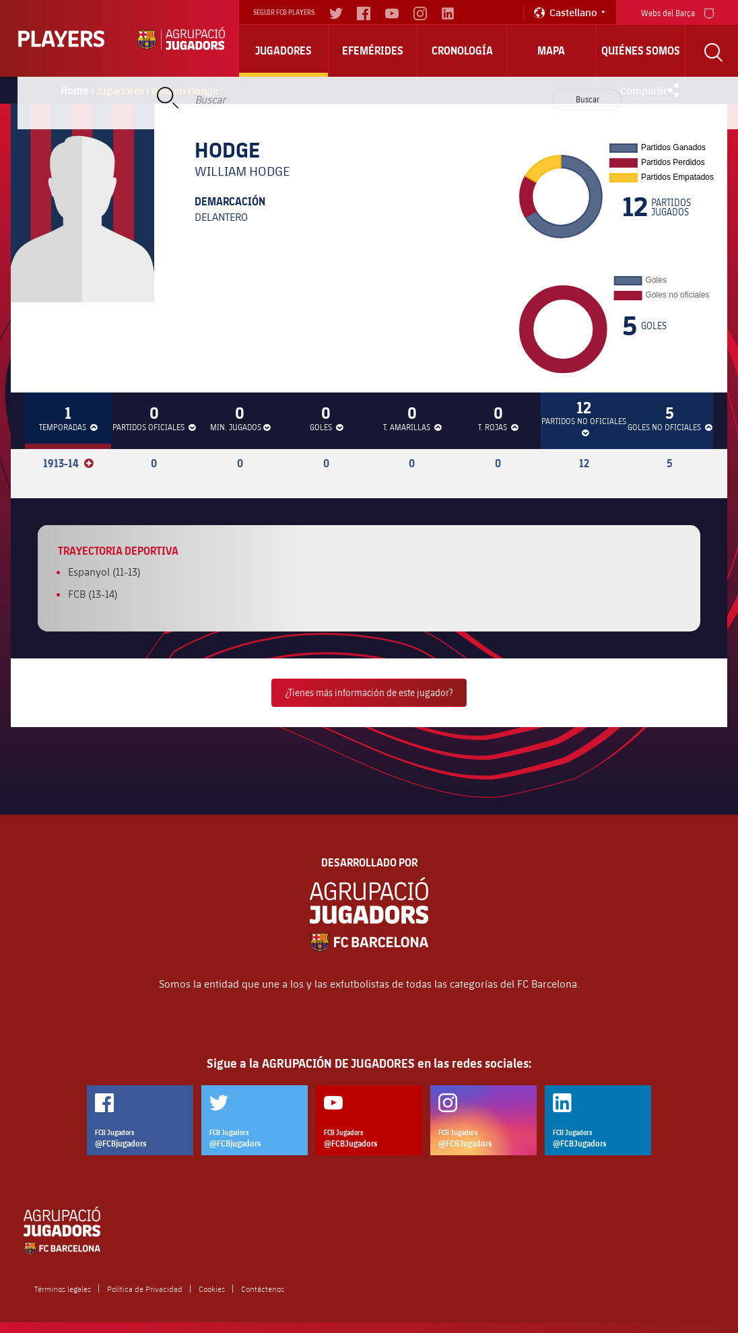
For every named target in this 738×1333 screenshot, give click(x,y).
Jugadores (283, 50)
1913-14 (68, 463)
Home (75, 90)
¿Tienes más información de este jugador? (369, 692)
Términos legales (62, 1288)
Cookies (212, 1288)
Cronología (462, 50)
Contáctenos (262, 1288)
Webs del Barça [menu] (677, 11)
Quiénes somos (640, 50)
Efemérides (372, 50)
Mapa (551, 50)
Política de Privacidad (144, 1288)
